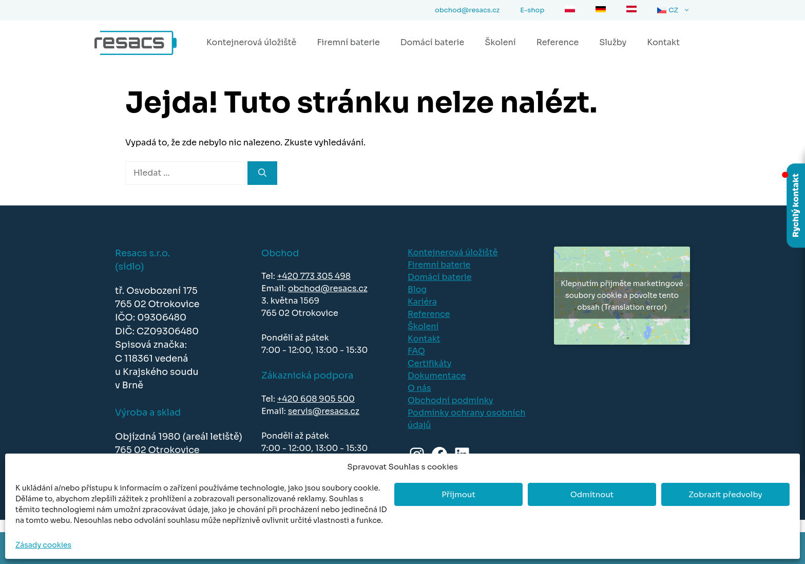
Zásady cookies (43, 545)
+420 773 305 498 (314, 276)
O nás (419, 388)
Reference (557, 42)
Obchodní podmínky (450, 400)
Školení (500, 42)
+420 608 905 (307, 398)
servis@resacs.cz (323, 411)
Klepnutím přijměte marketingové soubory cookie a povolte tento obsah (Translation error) (622, 295)
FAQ (416, 351)
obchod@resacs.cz (328, 288)
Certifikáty (429, 363)
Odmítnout (592, 494)
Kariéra (422, 301)
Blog (417, 289)
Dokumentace (437, 375)
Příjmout (458, 494)
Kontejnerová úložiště (251, 42)
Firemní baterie (348, 42)
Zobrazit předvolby (725, 494)
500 (346, 398)
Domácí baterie (432, 42)
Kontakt (663, 42)
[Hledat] (262, 173)
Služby (612, 42)
